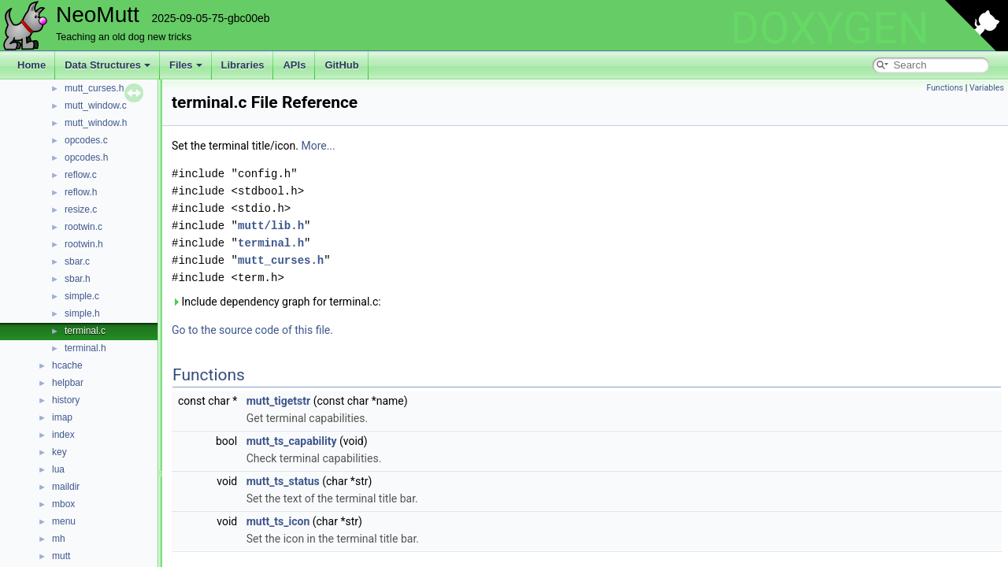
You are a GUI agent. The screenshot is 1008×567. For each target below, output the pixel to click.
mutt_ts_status (283, 481)
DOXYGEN (829, 28)
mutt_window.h (96, 122)
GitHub (341, 65)
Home (31, 65)
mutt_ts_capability (291, 441)
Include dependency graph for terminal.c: (276, 301)
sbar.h (78, 278)
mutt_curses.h (94, 88)
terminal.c (85, 330)
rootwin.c (83, 226)
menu (64, 521)
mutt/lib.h (271, 225)
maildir (66, 486)
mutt (61, 555)
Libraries (243, 65)
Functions (944, 88)
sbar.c (77, 261)
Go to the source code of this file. (252, 330)
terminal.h (85, 348)
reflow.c (81, 174)
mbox (63, 504)
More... (318, 145)
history (66, 400)
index (63, 434)
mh (58, 538)
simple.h (82, 313)
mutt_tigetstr (278, 401)
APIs (294, 65)
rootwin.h (84, 244)
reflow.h (81, 192)
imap (62, 417)
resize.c (81, 209)
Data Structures (107, 65)
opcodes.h (86, 157)
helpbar (67, 382)
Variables (986, 88)
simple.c (82, 296)
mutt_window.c (96, 105)
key (59, 452)
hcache (67, 365)
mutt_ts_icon (278, 521)
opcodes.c (86, 140)
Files (185, 65)
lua (58, 469)
